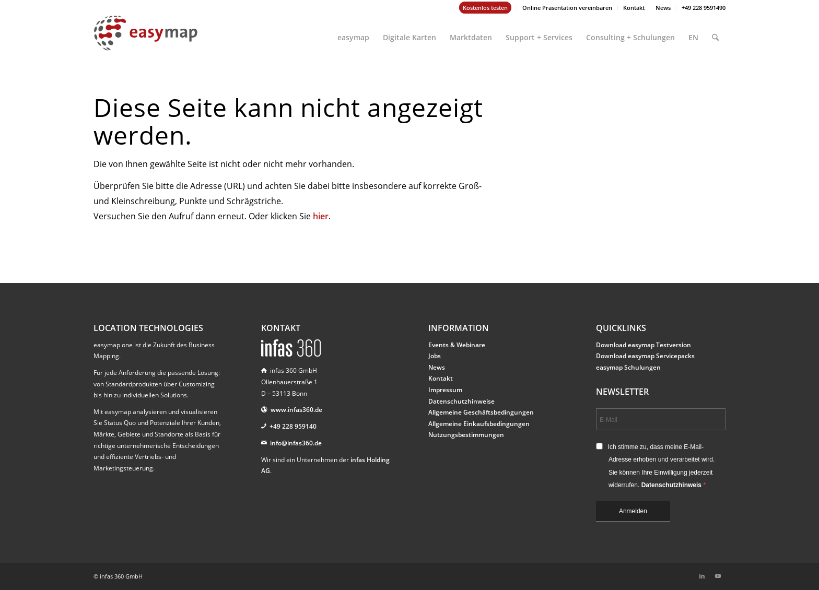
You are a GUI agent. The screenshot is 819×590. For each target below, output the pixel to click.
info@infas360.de (296, 443)
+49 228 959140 (293, 426)
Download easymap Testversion (643, 344)
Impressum (445, 389)
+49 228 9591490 (704, 7)
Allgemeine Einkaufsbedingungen (479, 423)
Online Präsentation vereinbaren (567, 7)
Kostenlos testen (485, 7)
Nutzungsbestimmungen (466, 434)
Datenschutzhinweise (461, 401)
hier (321, 216)
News (663, 7)
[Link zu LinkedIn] (702, 576)
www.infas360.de (296, 409)
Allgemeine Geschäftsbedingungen (481, 412)
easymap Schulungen (628, 367)
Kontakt (634, 7)
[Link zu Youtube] (718, 576)
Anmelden (633, 511)
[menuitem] (485, 7)
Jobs (434, 355)
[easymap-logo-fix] (145, 41)
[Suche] (715, 33)
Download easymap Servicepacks (645, 355)
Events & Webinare (456, 344)
